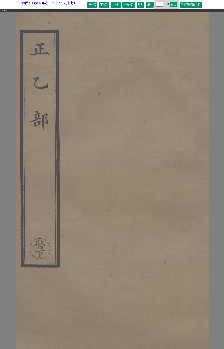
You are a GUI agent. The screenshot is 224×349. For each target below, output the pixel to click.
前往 (173, 4)
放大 (140, 4)
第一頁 (92, 4)
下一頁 (104, 4)
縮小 (149, 4)
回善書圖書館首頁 (190, 4)
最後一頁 (128, 4)
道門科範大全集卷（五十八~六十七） (49, 3)
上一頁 (115, 4)
